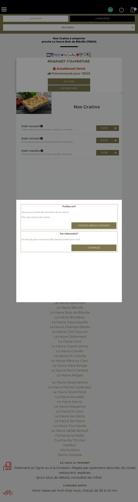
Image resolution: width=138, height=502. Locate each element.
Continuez (94, 247)
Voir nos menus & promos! (94, 225)
